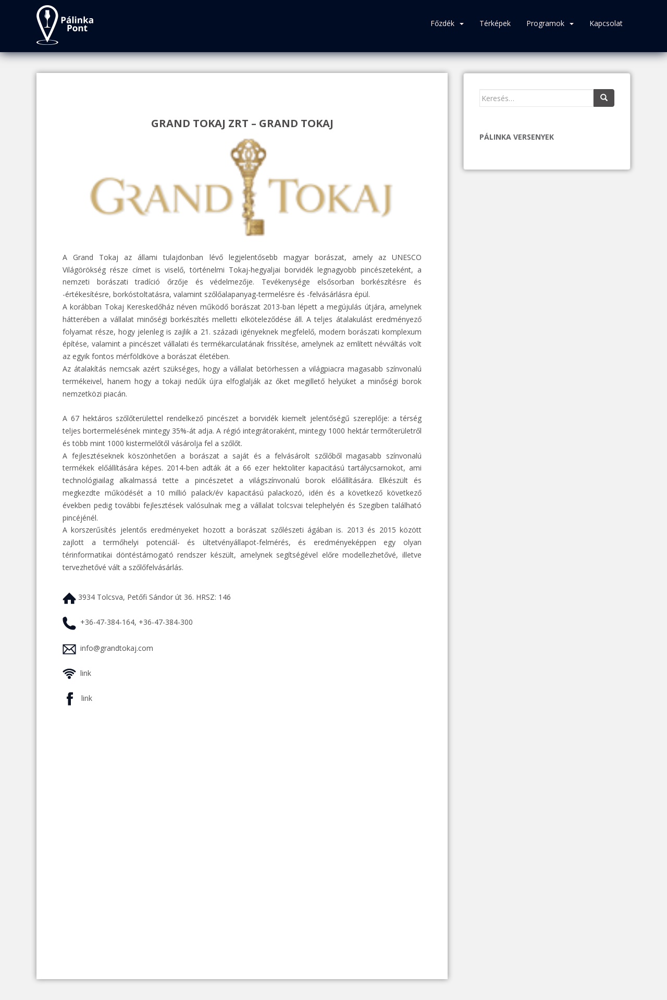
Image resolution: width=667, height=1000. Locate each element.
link (85, 673)
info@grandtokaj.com (116, 648)
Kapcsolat (606, 23)
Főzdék (442, 23)
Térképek (495, 23)
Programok (545, 23)
